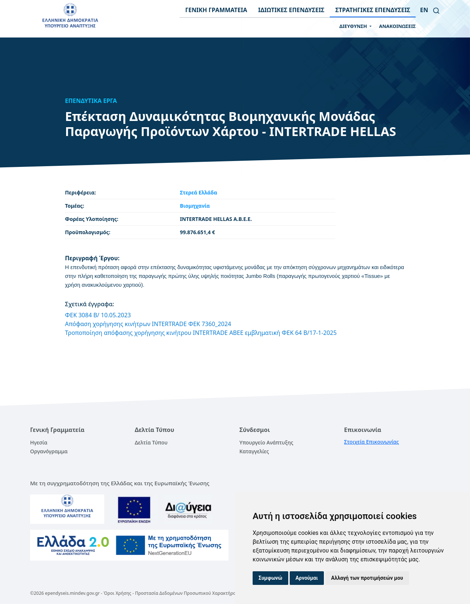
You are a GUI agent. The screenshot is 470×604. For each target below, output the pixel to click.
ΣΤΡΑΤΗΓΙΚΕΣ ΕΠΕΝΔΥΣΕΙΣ (372, 10)
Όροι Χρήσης (117, 593)
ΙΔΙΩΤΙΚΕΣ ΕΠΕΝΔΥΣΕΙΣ (291, 10)
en (424, 10)
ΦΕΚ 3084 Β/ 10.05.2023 (98, 315)
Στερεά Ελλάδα (198, 192)
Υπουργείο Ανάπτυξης (266, 442)
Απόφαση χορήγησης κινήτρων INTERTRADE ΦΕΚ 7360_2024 (148, 324)
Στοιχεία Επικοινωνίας (371, 441)
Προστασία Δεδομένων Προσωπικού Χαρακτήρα (185, 593)
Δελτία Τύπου (151, 442)
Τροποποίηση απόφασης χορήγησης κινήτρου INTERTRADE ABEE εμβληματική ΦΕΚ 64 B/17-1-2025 (201, 333)
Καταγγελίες (254, 451)
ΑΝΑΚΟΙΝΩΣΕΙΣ (397, 26)
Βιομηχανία (195, 205)
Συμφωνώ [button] (270, 578)
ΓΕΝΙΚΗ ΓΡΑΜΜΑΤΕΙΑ (216, 10)
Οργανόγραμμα (49, 451)
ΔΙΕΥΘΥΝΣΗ (353, 26)
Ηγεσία (38, 442)
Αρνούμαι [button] (307, 578)
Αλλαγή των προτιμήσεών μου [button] (367, 578)
